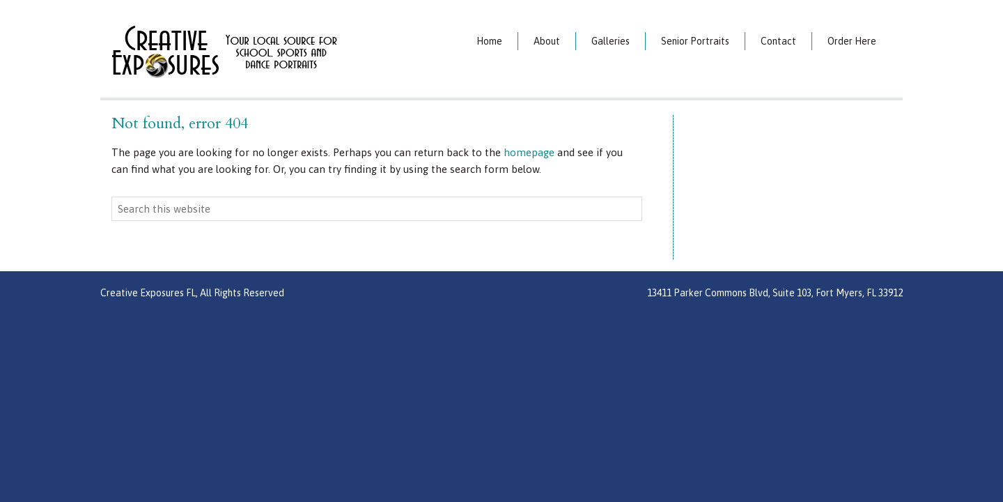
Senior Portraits (695, 41)
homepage (529, 152)
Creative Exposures (260, 50)
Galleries (610, 41)
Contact (778, 41)
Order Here (851, 41)
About (547, 41)
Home (489, 41)
